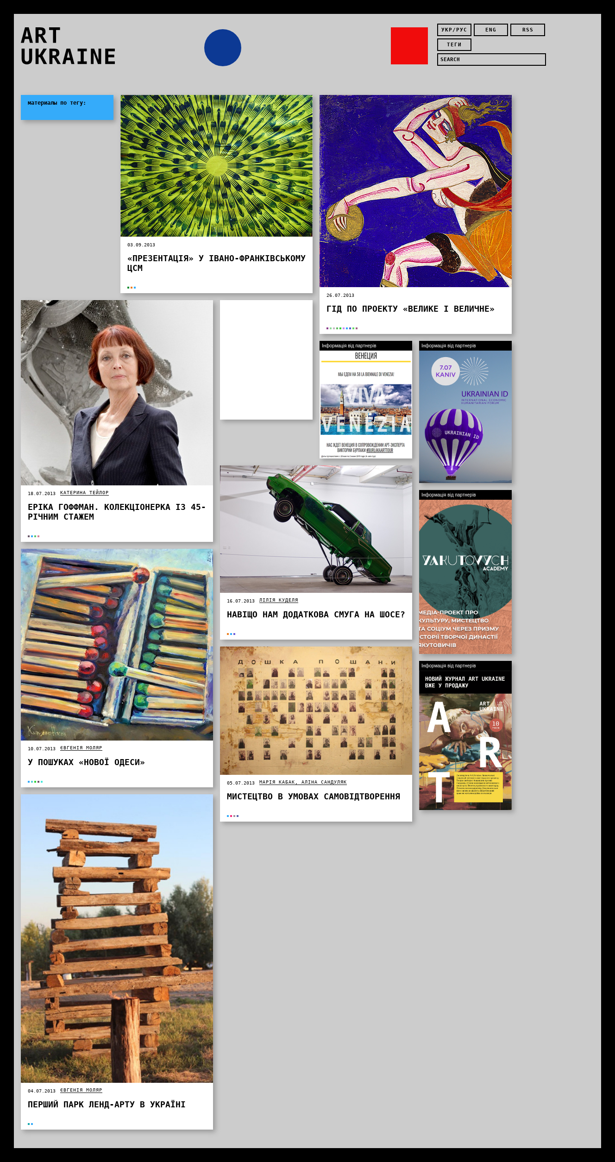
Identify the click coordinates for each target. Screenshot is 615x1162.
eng (490, 30)
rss (527, 30)
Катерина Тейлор (84, 492)
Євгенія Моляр (81, 747)
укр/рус (454, 30)
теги (454, 45)
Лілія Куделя (278, 600)
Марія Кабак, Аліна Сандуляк (303, 782)
